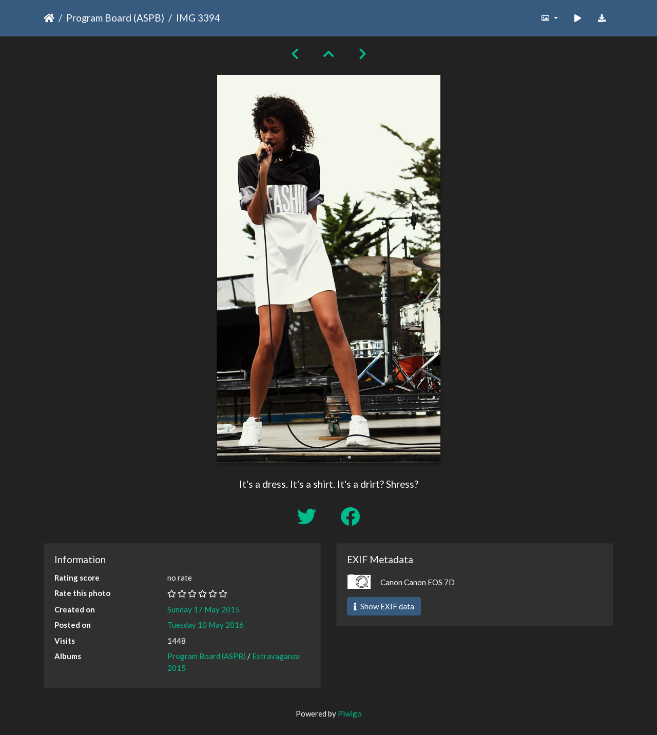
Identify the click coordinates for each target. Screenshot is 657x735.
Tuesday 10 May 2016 (205, 624)
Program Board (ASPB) (115, 18)
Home (49, 18)
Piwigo (350, 713)
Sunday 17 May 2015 (203, 609)
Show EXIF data (384, 606)
